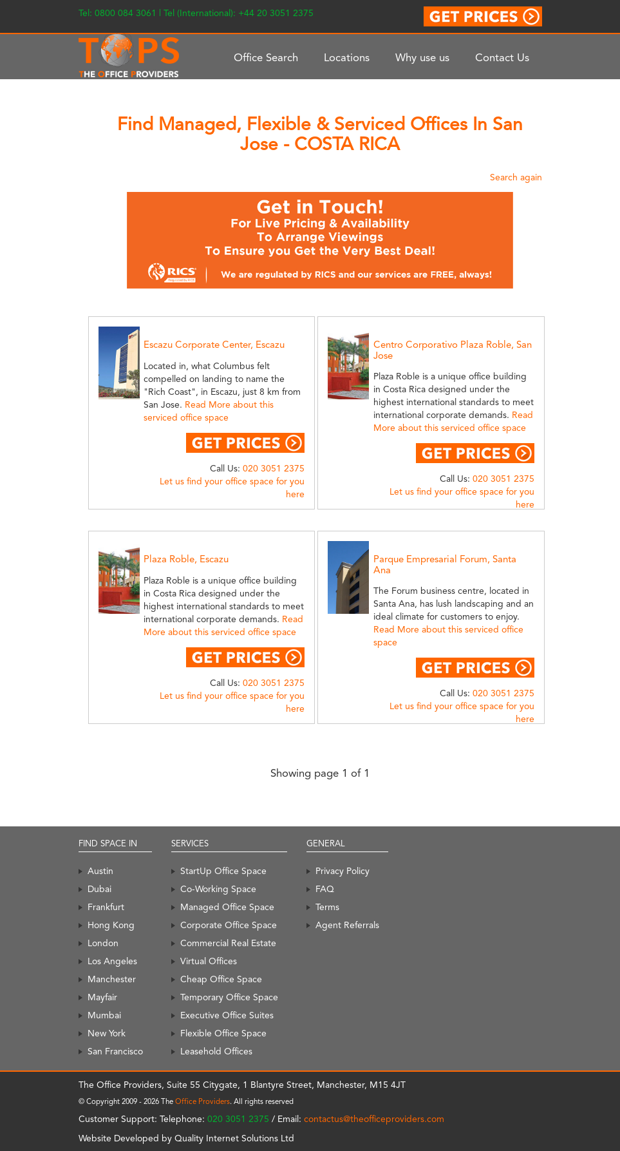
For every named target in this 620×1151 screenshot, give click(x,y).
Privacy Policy (342, 871)
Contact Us (502, 57)
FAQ (324, 889)
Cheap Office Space (221, 979)
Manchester (112, 979)
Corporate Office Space (228, 925)
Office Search (266, 57)
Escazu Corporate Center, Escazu (214, 344)
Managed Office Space (227, 907)
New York (107, 1033)
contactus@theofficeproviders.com (374, 1119)
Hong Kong (111, 925)
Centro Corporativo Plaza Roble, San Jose (452, 350)
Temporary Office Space (229, 997)
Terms (327, 907)
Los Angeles (112, 961)
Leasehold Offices (216, 1051)
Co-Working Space (218, 889)
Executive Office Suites (227, 1015)
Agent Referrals (347, 925)
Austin (100, 871)
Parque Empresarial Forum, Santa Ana (444, 564)
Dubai (99, 889)
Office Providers (202, 1101)
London (103, 943)
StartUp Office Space (223, 871)
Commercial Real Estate (228, 943)
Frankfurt (106, 907)
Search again (516, 177)
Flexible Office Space (223, 1033)
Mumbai (104, 1015)
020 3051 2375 (274, 468)
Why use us (422, 57)
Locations (347, 57)
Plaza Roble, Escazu (186, 559)
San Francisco (115, 1051)
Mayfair (102, 997)
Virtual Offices (208, 961)
